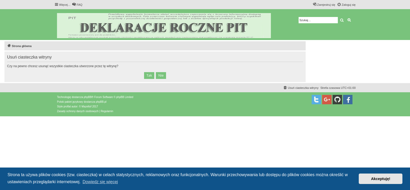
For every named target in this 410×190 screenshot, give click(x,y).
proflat (67, 106)
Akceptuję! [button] (380, 179)
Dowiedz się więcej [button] (100, 182)
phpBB (88, 97)
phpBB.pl (101, 101)
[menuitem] (77, 5)
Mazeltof (87, 106)
